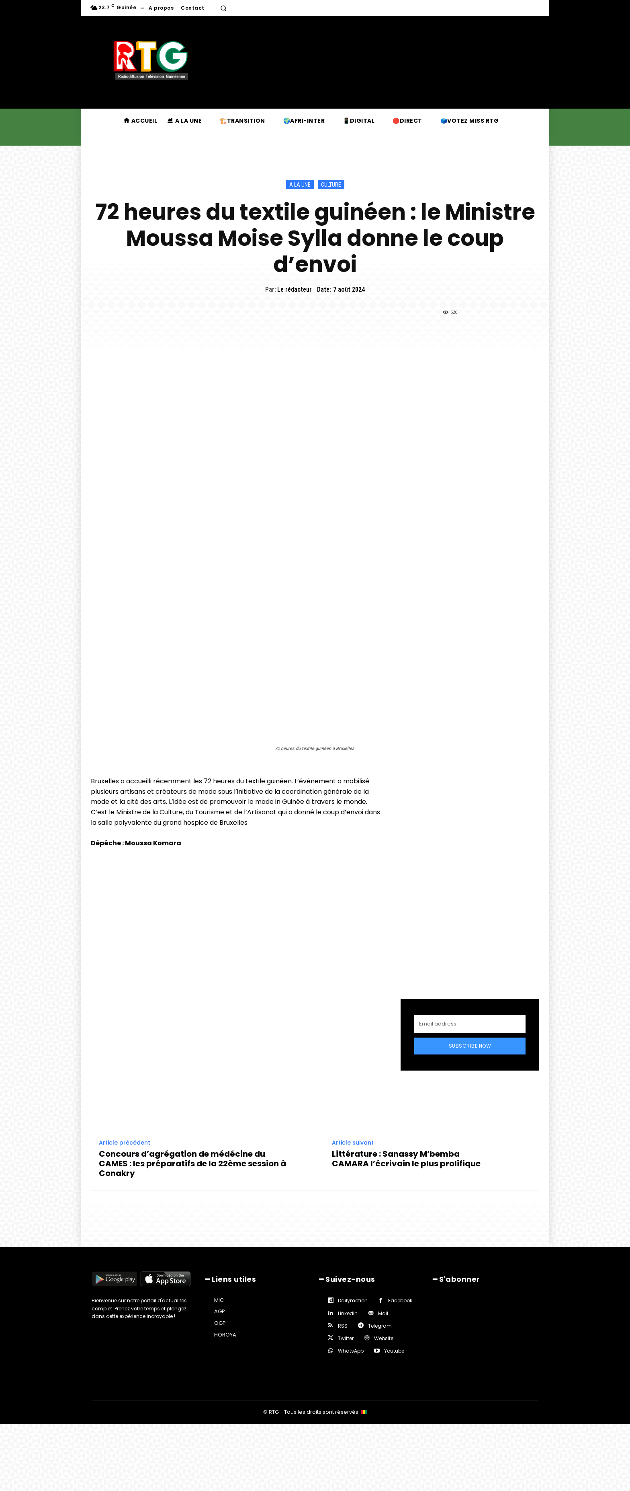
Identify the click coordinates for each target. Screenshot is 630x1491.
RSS (343, 1325)
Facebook (400, 1300)
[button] (223, 8)
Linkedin (348, 1313)
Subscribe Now (470, 1045)
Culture (331, 184)
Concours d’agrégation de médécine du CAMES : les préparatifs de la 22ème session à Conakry (192, 1163)
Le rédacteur (294, 289)
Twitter (346, 1338)
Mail (383, 1313)
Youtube (394, 1350)
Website (383, 1338)
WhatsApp (351, 1350)
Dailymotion (353, 1300)
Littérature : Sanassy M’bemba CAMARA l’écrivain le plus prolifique (406, 1158)
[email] (470, 1024)
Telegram (380, 1325)
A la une (300, 184)
